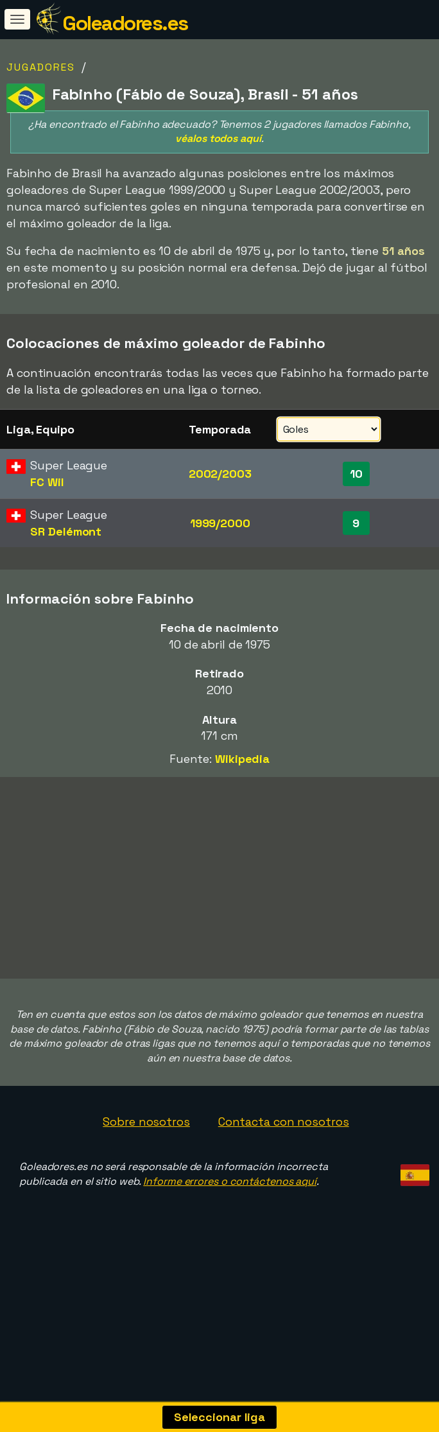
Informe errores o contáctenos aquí (229, 1214)
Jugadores (40, 67)
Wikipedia (242, 758)
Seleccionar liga (219, 1417)
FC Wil (47, 482)
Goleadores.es (125, 23)
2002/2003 (220, 473)
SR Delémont (65, 531)
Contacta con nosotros (283, 1155)
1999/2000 (220, 523)
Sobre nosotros (146, 1155)
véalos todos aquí (218, 138)
